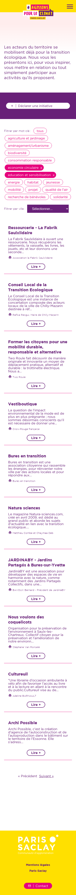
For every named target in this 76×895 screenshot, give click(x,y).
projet (33, 189)
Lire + (36, 266)
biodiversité (17, 153)
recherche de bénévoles (27, 197)
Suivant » (46, 776)
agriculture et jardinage (26, 138)
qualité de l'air (56, 189)
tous (40, 131)
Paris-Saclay (38, 870)
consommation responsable (30, 160)
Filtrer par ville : (14, 208)
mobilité (14, 189)
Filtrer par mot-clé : (17, 130)
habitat (33, 182)
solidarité (60, 197)
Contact (38, 886)
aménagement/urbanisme (28, 145)
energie (14, 182)
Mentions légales (38, 864)
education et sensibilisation (29, 175)
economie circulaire (23, 167)
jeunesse (53, 182)
